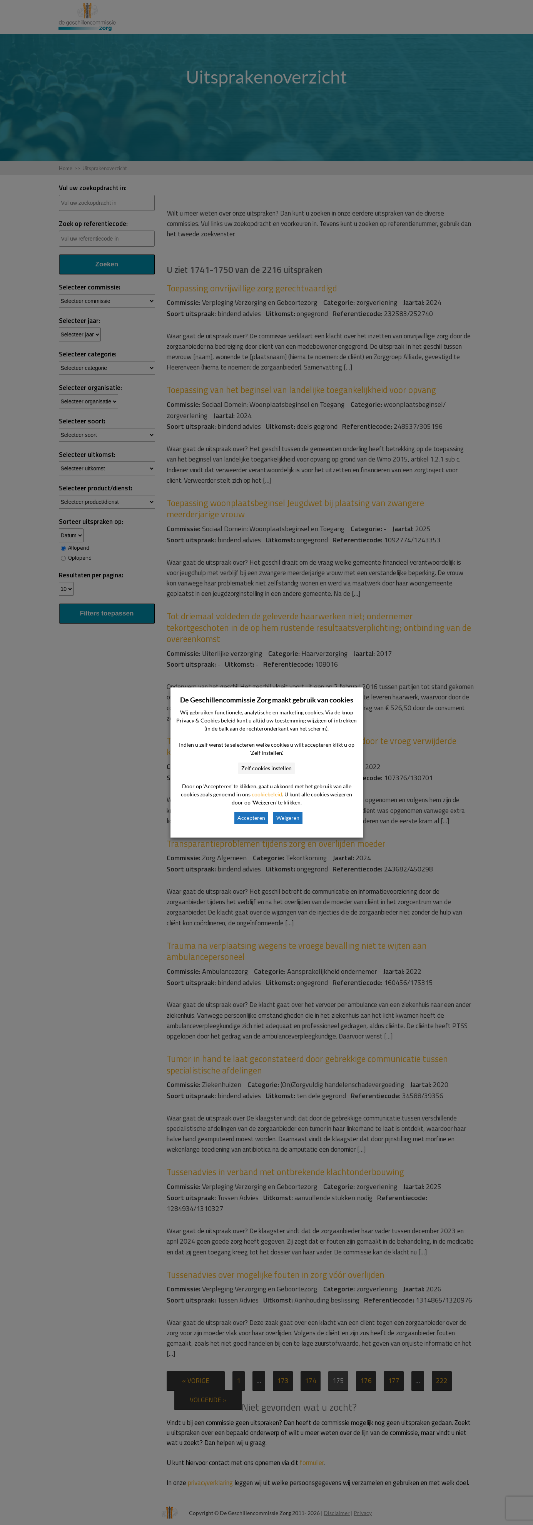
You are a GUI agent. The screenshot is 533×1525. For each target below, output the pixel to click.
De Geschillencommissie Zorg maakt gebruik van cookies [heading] (266, 700)
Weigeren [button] (287, 817)
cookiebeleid (267, 794)
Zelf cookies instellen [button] (266, 768)
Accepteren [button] (251, 817)
